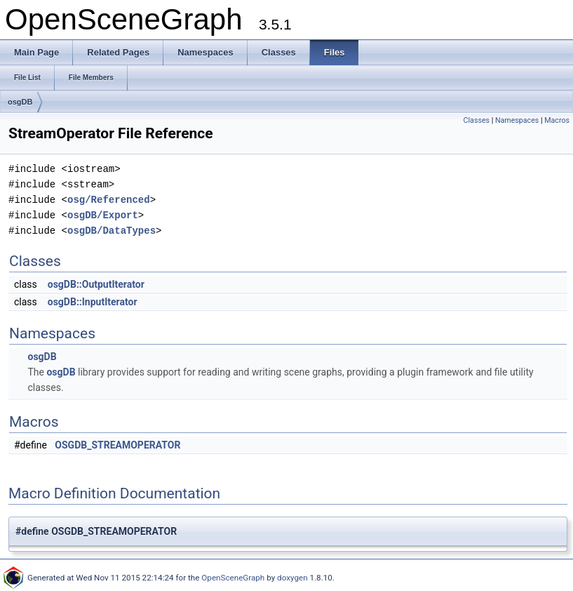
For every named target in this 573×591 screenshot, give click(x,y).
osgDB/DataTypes (111, 230)
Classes (477, 120)
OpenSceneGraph (232, 578)
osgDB (20, 102)
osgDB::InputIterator (92, 301)
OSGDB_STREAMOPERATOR (117, 445)
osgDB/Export (102, 215)
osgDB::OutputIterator (96, 284)
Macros (556, 120)
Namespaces (517, 120)
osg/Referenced (108, 199)
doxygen (292, 578)
